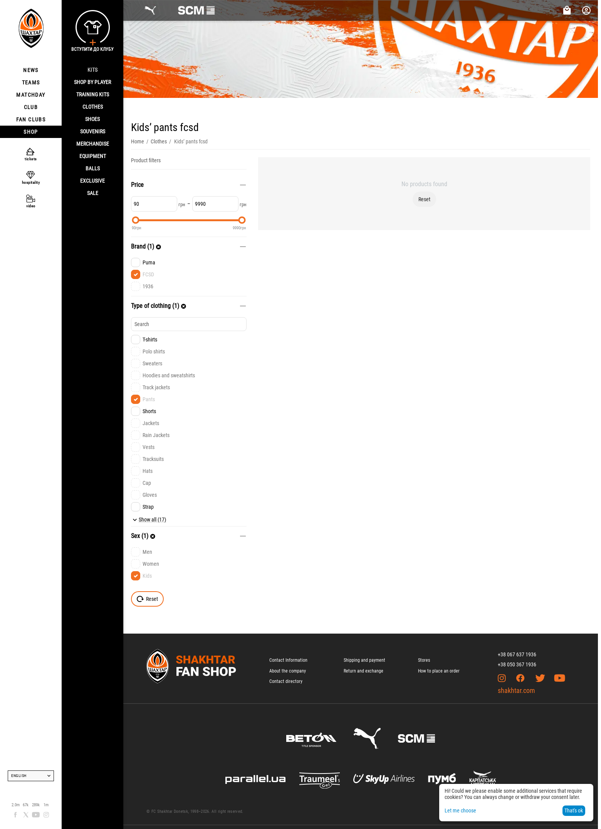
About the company (287, 671)
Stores (424, 660)
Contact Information (288, 660)
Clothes (92, 107)
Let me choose (460, 810)
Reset (424, 199)
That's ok (573, 810)
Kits (92, 70)
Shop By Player (92, 82)
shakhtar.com (516, 690)
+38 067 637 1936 (517, 654)
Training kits (92, 94)
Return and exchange (363, 671)
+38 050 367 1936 (517, 664)
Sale (92, 193)
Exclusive (92, 181)
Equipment (92, 156)
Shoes (92, 119)
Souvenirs (92, 131)
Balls (93, 168)
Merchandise (92, 144)
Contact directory (285, 681)
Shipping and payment (364, 660)
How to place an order (439, 671)
